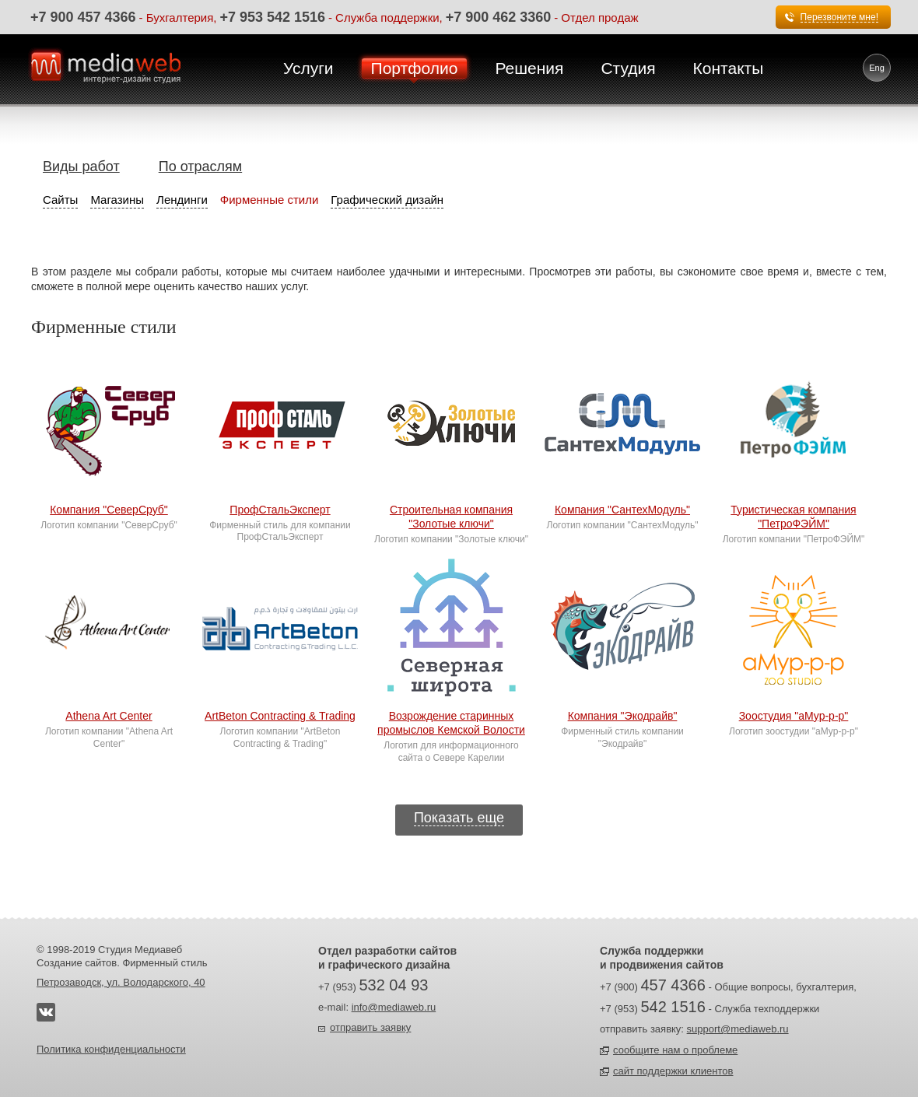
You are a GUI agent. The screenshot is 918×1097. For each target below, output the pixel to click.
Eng (877, 67)
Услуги (308, 68)
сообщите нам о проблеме (675, 1050)
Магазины (117, 199)
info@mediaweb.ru (394, 1007)
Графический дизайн (387, 199)
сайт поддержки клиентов (673, 1071)
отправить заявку (370, 1027)
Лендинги (182, 199)
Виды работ (81, 166)
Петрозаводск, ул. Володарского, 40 (121, 982)
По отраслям (200, 166)
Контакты (728, 68)
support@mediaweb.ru (738, 1029)
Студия (628, 68)
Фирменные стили (269, 199)
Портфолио (414, 68)
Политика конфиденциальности (111, 1049)
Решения (529, 68)
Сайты (60, 199)
